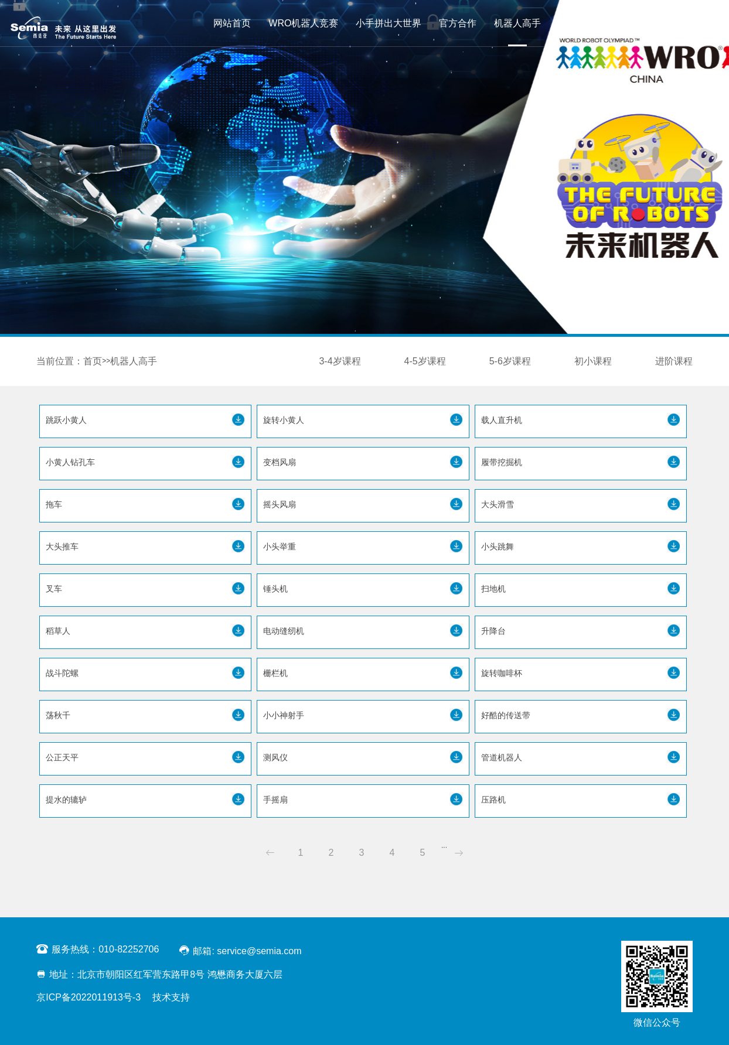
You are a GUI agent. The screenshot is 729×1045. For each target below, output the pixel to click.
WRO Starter (585, 23)
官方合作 (457, 23)
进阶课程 (674, 361)
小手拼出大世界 (388, 23)
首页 (92, 361)
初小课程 (593, 361)
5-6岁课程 (510, 361)
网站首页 (232, 23)
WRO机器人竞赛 (303, 23)
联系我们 (648, 23)
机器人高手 (517, 23)
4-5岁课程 (425, 361)
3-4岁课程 (339, 361)
